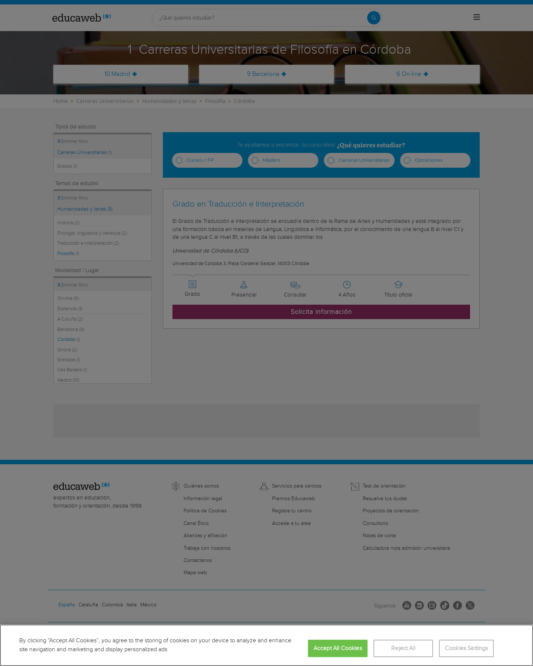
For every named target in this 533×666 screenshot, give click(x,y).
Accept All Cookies (338, 648)
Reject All (403, 648)
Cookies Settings (466, 648)
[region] (266, 645)
